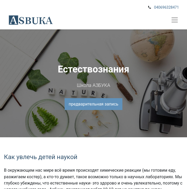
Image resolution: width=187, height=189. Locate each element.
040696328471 (166, 7)
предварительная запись (93, 104)
